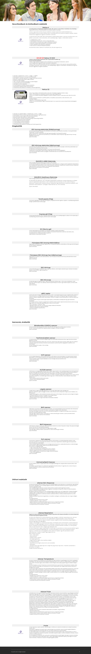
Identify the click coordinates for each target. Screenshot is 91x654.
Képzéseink (41, 3)
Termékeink (62, 3)
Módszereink (49, 3)
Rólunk (56, 3)
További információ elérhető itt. (36, 548)
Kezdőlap (34, 3)
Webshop (70, 3)
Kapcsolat (76, 3)
